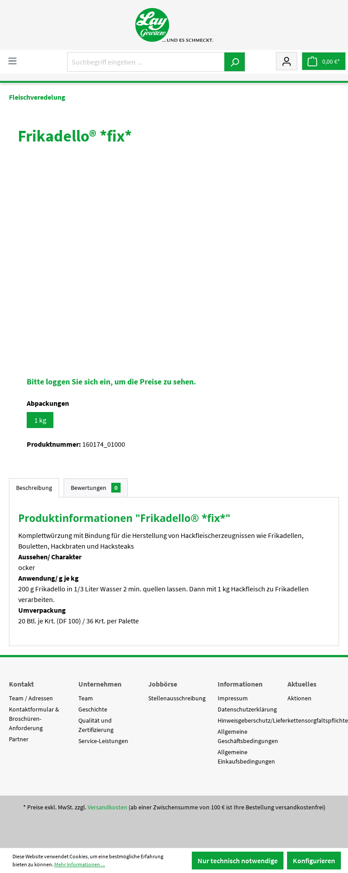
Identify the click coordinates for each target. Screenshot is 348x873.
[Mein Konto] (286, 61)
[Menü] (12, 60)
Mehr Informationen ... (79, 864)
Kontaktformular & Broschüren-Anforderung (34, 718)
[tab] (34, 487)
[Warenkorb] (323, 61)
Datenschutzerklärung (247, 709)
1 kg (40, 420)
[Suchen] (234, 62)
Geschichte (92, 709)
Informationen (240, 683)
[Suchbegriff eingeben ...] (146, 62)
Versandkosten (107, 807)
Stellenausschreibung (177, 698)
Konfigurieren (314, 860)
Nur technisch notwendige (238, 860)
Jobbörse (162, 683)
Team (85, 698)
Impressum (233, 698)
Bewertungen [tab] (96, 488)
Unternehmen (99, 683)
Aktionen (299, 698)
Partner (18, 739)
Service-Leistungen (103, 741)
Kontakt (21, 683)
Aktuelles (301, 683)
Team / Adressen (31, 698)
